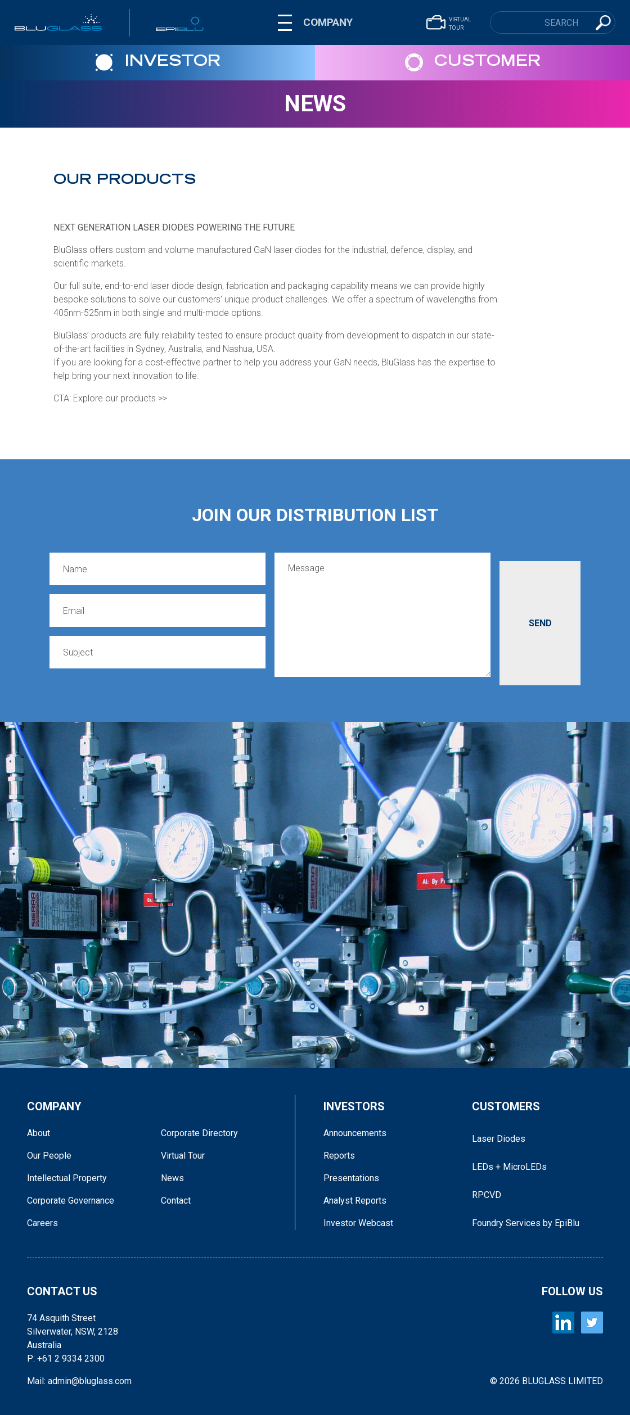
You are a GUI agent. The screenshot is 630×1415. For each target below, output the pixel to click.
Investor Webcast (358, 1223)
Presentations (351, 1178)
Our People (49, 1155)
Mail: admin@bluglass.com (79, 1381)
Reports (339, 1155)
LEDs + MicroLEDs (509, 1166)
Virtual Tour (183, 1155)
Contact (176, 1200)
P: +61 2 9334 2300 (66, 1358)
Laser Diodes (498, 1138)
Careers (42, 1223)
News (315, 104)
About (38, 1133)
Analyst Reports (354, 1200)
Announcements (354, 1133)
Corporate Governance (70, 1200)
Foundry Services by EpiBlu (525, 1223)
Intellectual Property (67, 1178)
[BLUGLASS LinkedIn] (563, 1322)
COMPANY (328, 22)
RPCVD (486, 1195)
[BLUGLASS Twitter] (592, 1322)
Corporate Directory (199, 1133)
